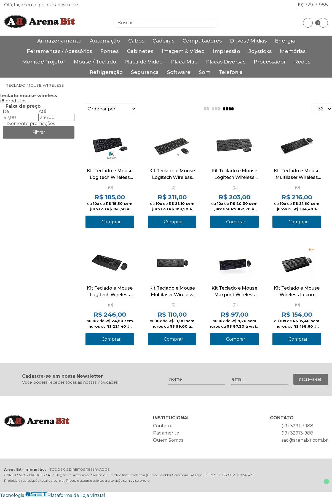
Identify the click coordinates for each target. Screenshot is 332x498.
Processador (270, 62)
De (6, 111)
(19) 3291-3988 (297, 425)
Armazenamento (59, 41)
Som (204, 72)
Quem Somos (168, 440)
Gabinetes (140, 51)
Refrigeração (106, 72)
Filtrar (38, 132)
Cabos (136, 41)
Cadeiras (163, 41)
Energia (285, 41)
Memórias (293, 51)
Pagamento (166, 433)
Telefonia (231, 72)
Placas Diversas (225, 62)
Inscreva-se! (309, 379)
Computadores (202, 41)
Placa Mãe (184, 62)
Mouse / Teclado (95, 62)
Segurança (145, 72)
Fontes (109, 51)
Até (42, 111)
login (39, 4)
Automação (105, 41)
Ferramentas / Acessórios (59, 51)
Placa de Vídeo (143, 62)
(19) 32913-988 (312, 4)
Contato (162, 425)
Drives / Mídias (248, 41)
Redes (302, 62)
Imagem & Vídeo (183, 51)
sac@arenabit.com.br (305, 440)
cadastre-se (65, 4)
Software (179, 72)
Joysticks (260, 51)
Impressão (226, 51)
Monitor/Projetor (43, 62)
